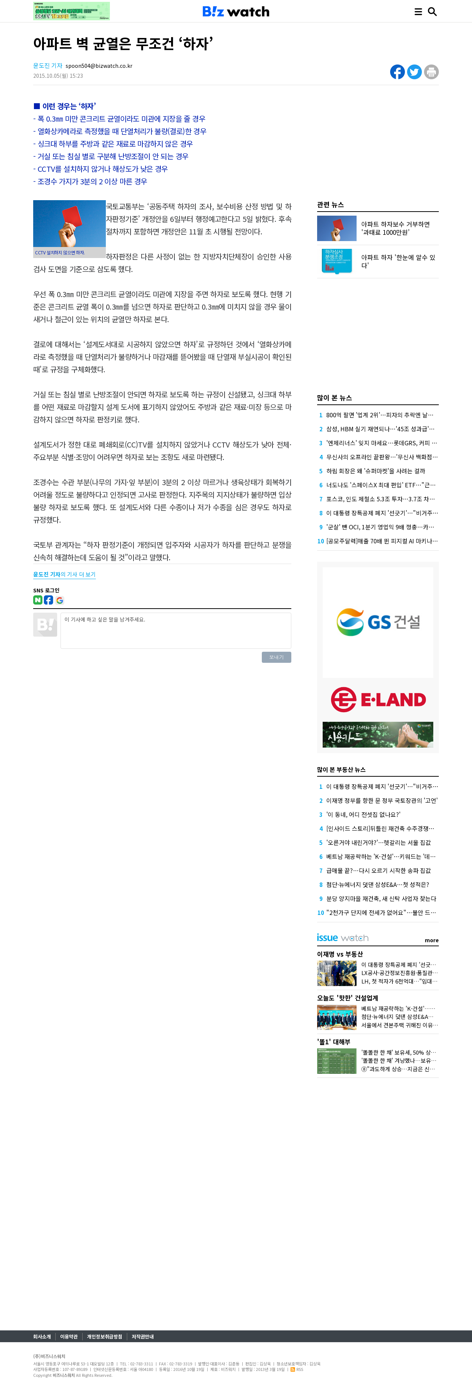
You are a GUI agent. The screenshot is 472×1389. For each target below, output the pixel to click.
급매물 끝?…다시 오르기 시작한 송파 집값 (378, 870)
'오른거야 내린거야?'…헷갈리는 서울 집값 (378, 842)
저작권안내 (143, 1336)
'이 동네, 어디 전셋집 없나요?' (363, 814)
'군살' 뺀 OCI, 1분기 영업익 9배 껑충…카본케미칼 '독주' (396, 526)
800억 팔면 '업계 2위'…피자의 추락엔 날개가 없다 (388, 414)
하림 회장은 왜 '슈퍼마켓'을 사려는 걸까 (375, 470)
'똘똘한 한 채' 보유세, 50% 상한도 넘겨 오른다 (415, 1052)
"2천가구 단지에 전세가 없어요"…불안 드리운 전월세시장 (398, 912)
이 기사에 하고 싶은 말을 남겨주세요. (176, 630)
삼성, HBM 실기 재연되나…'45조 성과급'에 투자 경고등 (395, 428)
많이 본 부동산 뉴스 (341, 769)
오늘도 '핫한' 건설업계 (347, 997)
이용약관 (69, 1336)
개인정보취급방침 (104, 1336)
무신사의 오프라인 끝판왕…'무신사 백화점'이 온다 (389, 456)
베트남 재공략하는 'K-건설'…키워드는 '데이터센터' (390, 856)
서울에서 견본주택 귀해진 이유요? (401, 1025)
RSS (297, 1369)
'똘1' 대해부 (334, 1041)
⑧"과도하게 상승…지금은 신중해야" (404, 1069)
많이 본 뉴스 (334, 397)
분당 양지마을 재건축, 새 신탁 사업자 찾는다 (381, 898)
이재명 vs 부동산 (340, 953)
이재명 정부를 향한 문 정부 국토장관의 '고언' (382, 800)
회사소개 (42, 1336)
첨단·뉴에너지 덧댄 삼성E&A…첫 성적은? (377, 884)
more (432, 940)
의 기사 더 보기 (64, 574)
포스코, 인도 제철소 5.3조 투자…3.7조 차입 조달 (386, 498)
